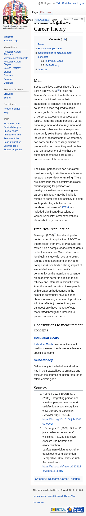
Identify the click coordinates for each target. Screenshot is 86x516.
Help (6, 112)
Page (35, 12)
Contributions (69, 3)
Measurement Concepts (16, 58)
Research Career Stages (12, 63)
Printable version (12, 134)
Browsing (8, 94)
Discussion (46, 12)
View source (42, 19)
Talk (58, 3)
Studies (7, 71)
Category (40, 478)
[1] (58, 90)
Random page (11, 40)
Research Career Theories (64, 478)
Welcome (8, 37)
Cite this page (11, 146)
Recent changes (12, 108)
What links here (12, 123)
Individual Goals (46, 338)
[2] (55, 234)
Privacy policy (39, 496)
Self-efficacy (43, 360)
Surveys (8, 79)
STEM (65, 207)
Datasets (8, 75)
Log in (80, 3)
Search (7, 97)
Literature (8, 83)
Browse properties (13, 149)
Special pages (11, 131)
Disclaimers (38, 502)
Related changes (12, 127)
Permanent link (11, 138)
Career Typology (12, 68)
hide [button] (64, 39)
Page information (12, 142)
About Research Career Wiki (61, 496)
